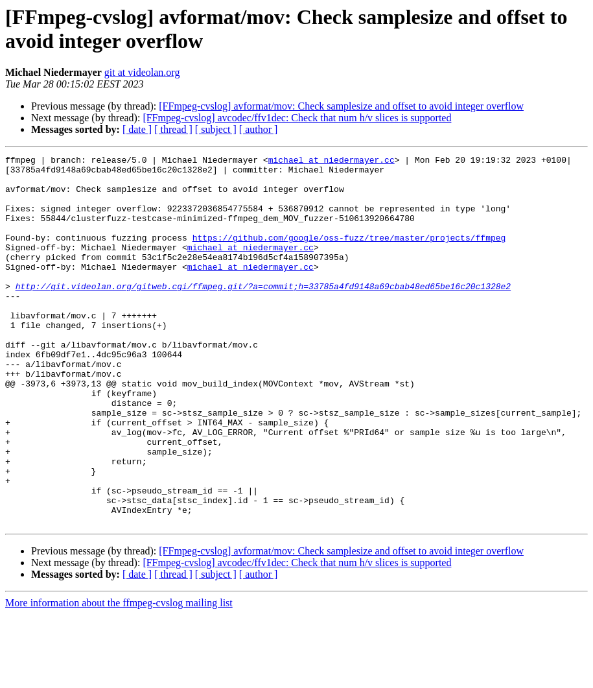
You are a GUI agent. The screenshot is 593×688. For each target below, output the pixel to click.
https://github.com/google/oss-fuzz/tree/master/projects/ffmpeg (349, 255)
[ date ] (137, 129)
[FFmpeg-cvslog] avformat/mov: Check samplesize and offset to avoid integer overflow (341, 106)
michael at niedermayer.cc (331, 161)
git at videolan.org (142, 72)
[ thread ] (173, 129)
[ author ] (258, 129)
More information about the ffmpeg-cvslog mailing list (119, 676)
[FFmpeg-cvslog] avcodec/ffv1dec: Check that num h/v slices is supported (297, 117)
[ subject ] (216, 129)
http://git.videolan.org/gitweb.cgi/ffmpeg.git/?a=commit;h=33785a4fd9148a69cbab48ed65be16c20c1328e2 (263, 313)
